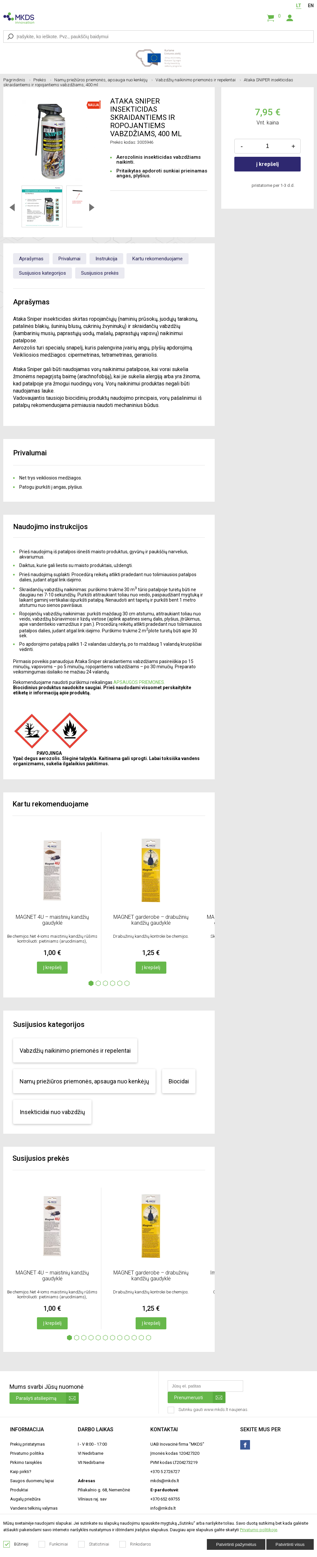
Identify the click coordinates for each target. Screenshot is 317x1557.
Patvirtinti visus (290, 1544)
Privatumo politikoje (258, 1529)
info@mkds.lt (163, 1508)
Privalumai (69, 259)
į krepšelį (267, 164)
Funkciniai (53, 1544)
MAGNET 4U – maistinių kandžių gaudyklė (52, 920)
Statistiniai (93, 1544)
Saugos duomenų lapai (32, 1480)
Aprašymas (31, 259)
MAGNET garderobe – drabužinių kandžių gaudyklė (151, 920)
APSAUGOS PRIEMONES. (139, 682)
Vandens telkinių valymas (34, 1508)
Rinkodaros (135, 1544)
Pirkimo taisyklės (26, 1462)
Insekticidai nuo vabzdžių (52, 1112)
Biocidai (179, 1081)
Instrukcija (106, 259)
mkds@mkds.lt (164, 1480)
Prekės (42, 79)
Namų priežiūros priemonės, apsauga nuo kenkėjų (103, 79)
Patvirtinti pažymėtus (236, 1544)
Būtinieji (16, 1544)
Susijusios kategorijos (42, 273)
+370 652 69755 (165, 1499)
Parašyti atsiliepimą (47, 1398)
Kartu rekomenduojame (157, 259)
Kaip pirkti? (20, 1471)
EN (311, 5)
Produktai (19, 1489)
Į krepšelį (52, 967)
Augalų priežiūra (25, 1499)
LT (298, 5)
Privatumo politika (27, 1453)
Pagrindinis (16, 79)
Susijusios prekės (100, 273)
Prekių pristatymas (27, 1444)
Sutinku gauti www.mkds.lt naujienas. (209, 1410)
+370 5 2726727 (165, 1471)
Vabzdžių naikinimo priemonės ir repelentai (198, 79)
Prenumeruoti (199, 1397)
